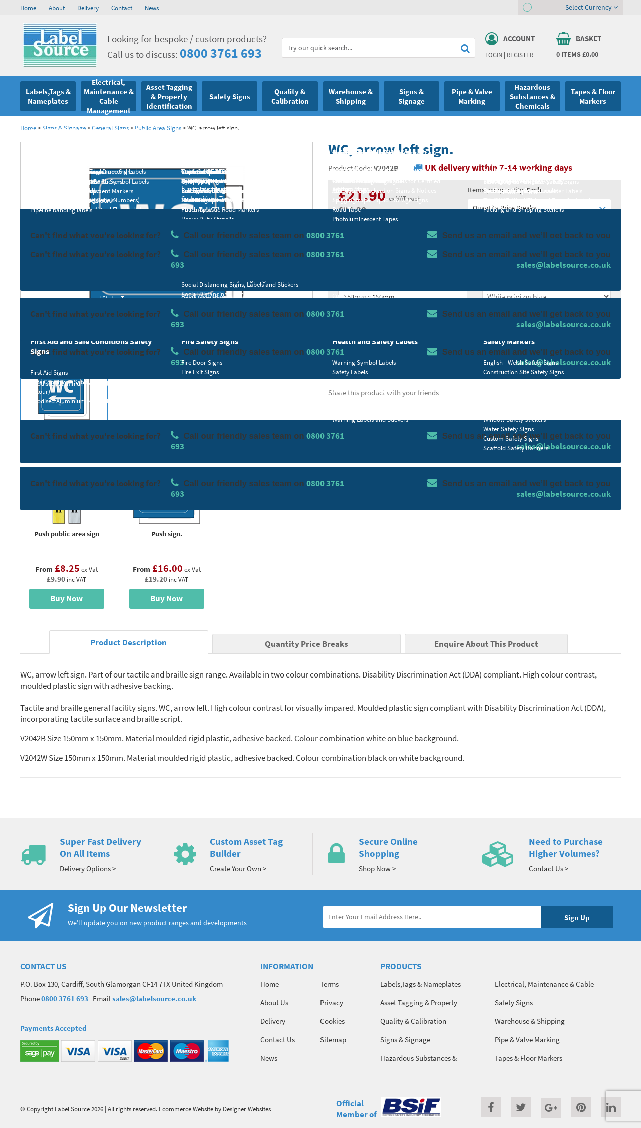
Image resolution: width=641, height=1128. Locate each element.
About (57, 8)
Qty (343, 318)
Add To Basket (546, 337)
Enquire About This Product (486, 644)
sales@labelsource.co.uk (154, 998)
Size (344, 278)
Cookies (332, 1021)
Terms (329, 984)
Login (493, 55)
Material (351, 239)
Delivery (88, 8)
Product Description (128, 642)
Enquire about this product (546, 356)
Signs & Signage (64, 128)
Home (28, 8)
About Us (274, 1002)
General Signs (111, 128)
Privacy (331, 1002)
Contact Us (277, 1039)
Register (520, 55)
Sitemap (333, 1039)
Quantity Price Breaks (539, 208)
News (152, 8)
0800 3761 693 (221, 53)
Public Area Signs (158, 128)
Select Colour (503, 278)
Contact (121, 8)
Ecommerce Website (186, 1109)
